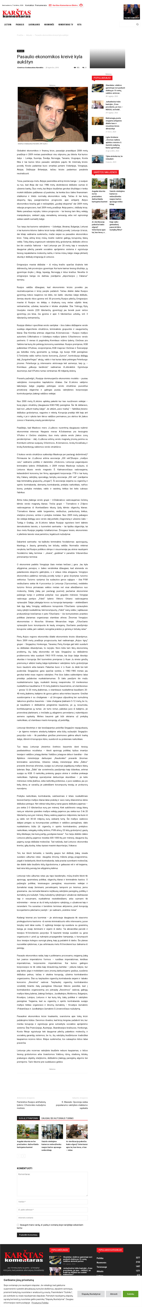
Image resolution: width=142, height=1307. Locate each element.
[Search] (137, 24)
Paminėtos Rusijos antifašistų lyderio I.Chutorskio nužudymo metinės (31, 1105)
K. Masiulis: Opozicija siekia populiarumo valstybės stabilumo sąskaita (72, 1105)
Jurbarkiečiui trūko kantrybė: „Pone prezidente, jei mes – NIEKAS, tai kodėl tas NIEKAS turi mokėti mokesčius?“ (77, 1271)
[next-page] (23, 1156)
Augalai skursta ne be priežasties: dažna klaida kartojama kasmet (27, 1144)
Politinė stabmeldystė (131, 18)
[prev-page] (19, 1156)
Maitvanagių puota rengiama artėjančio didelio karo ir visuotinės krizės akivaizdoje (114, 123)
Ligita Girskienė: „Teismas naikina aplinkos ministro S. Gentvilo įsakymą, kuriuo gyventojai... (114, 142)
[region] (71, 1291)
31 (84, 67)
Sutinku (130, 1294)
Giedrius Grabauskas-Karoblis (30, 67)
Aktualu (20, 51)
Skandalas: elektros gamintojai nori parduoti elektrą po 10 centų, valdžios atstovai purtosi (77, 1259)
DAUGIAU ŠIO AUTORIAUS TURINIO (58, 1118)
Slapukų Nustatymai (91, 1294)
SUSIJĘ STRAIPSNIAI (28, 1118)
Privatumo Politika (40, 1303)
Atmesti (113, 1294)
